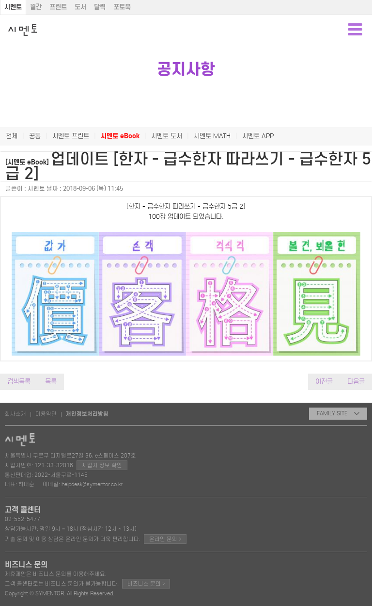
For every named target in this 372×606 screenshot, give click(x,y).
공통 (35, 136)
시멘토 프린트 (70, 136)
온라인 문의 (165, 539)
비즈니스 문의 (146, 583)
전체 (11, 136)
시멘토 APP (258, 136)
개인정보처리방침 (87, 413)
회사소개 (15, 413)
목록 (51, 381)
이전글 (324, 381)
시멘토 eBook (120, 136)
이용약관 (46, 413)
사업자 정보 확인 (102, 465)
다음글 (356, 381)
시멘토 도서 (166, 136)
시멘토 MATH (212, 136)
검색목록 (19, 381)
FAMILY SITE (338, 413)
